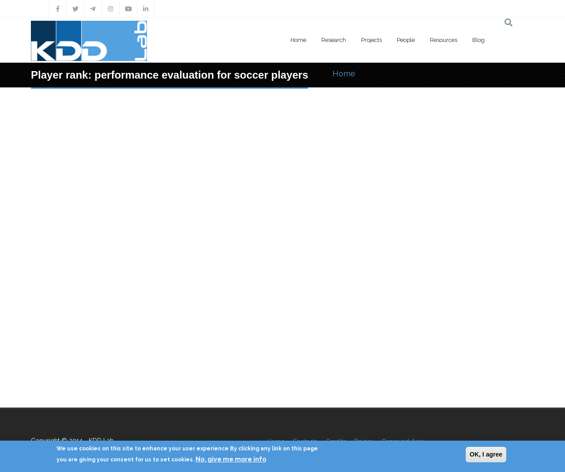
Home (298, 40)
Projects (371, 40)
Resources (443, 40)
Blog (478, 40)
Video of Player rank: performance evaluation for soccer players (282, 259)
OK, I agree (486, 454)
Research (333, 40)
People (406, 40)
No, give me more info (231, 459)
